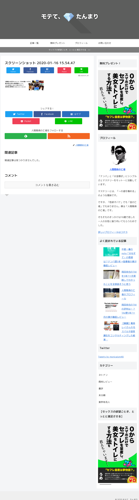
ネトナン (103, 374)
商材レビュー (105, 381)
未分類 (102, 395)
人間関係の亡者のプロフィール (128, 294)
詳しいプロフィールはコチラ (113, 232)
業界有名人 (104, 402)
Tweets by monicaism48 (111, 356)
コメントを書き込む (47, 184)
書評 (101, 388)
